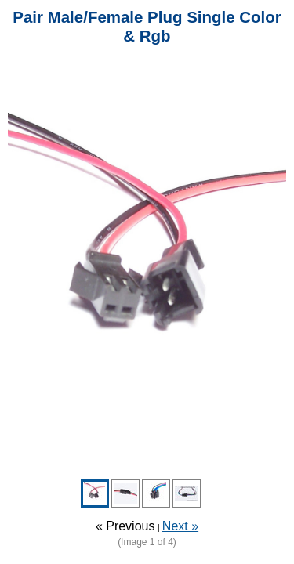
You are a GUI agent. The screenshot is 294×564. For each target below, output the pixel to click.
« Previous (125, 526)
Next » (180, 526)
